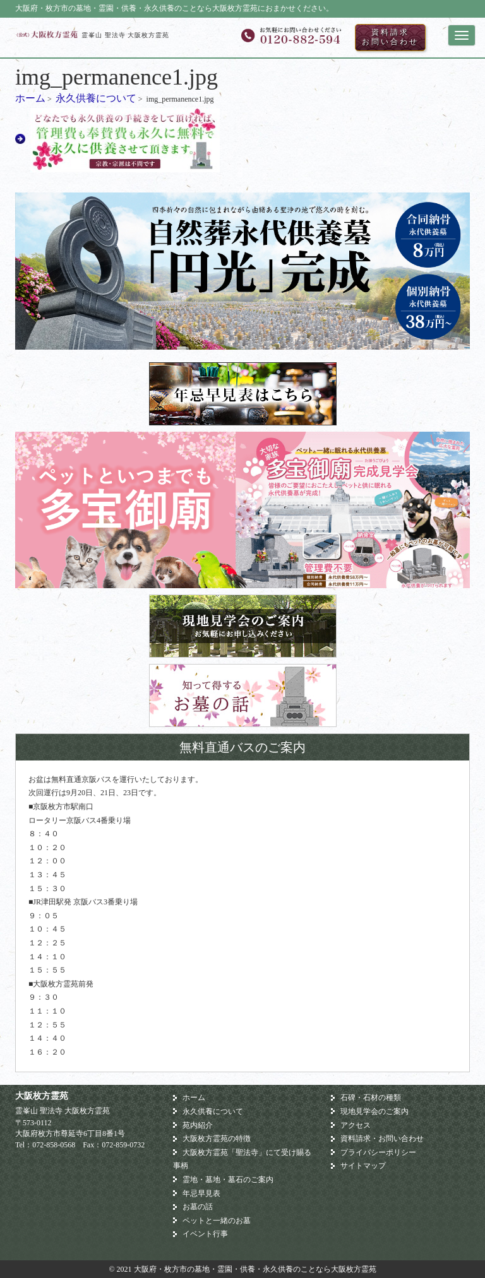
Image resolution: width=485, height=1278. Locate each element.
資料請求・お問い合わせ (382, 1138)
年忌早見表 (201, 1193)
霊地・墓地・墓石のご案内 (228, 1179)
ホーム (30, 98)
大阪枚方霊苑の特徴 (217, 1138)
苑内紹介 (198, 1125)
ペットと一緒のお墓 (217, 1220)
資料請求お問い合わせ (390, 37)
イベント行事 (205, 1233)
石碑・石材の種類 (370, 1097)
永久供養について (96, 98)
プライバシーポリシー (378, 1152)
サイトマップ (363, 1165)
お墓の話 (198, 1206)
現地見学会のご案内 (374, 1111)
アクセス (355, 1125)
